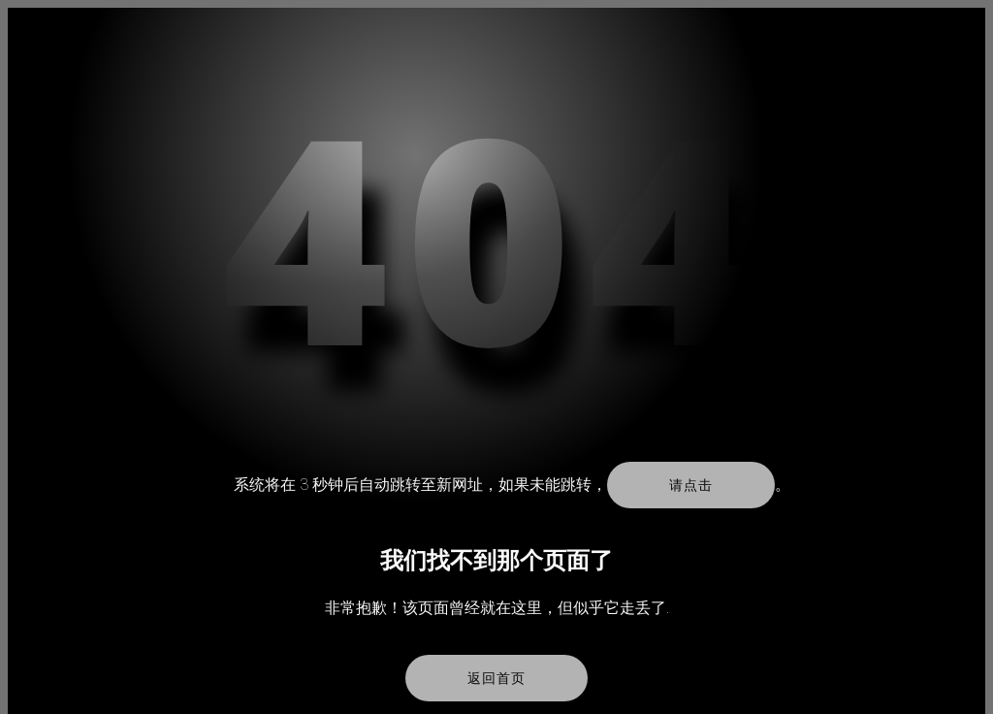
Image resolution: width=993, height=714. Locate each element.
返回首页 (496, 678)
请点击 (690, 485)
